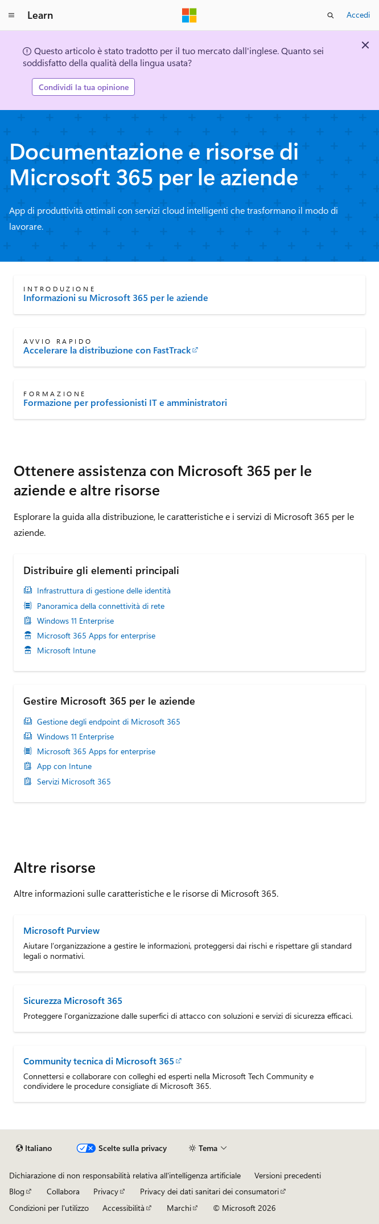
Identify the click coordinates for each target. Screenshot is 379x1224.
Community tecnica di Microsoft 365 (98, 1061)
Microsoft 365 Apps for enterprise (96, 636)
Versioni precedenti (287, 1175)
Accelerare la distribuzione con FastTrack (107, 350)
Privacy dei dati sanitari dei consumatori (209, 1191)
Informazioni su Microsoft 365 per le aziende (115, 297)
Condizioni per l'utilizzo (49, 1207)
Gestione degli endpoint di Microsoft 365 (108, 722)
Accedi (358, 14)
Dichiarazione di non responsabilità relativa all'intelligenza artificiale (125, 1175)
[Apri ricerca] (330, 15)
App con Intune (64, 766)
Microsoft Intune (66, 650)
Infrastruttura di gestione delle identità (104, 590)
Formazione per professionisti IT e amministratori (125, 402)
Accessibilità (123, 1207)
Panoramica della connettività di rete (100, 606)
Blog (16, 1191)
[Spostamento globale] (11, 15)
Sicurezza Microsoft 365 (72, 1000)
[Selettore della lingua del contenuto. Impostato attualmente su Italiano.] (34, 1148)
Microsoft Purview (61, 930)
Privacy (105, 1191)
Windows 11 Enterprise (75, 621)
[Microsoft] (189, 15)
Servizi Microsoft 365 (74, 781)
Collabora (63, 1191)
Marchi (179, 1207)
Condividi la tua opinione (84, 87)
